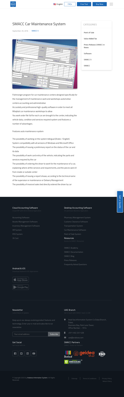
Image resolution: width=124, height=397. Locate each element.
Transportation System (73, 225)
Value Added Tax (90, 38)
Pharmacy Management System (77, 217)
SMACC (87, 65)
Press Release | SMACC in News (94, 46)
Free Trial (84, 4)
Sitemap (74, 378)
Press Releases (70, 260)
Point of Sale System (72, 234)
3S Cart (15, 238)
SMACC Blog (69, 256)
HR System (17, 230)
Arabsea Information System (37, 377)
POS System (17, 234)
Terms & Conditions (89, 378)
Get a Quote (120, 201)
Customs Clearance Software (76, 221)
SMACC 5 (35, 30)
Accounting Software (20, 217)
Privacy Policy (107, 378)
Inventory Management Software (26, 225)
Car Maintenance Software (75, 230)
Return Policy (107, 381)
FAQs (70, 4)
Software (87, 53)
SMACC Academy (71, 247)
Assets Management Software (25, 221)
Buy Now (99, 4)
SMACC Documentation (73, 252)
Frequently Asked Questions (75, 264)
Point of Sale (89, 32)
